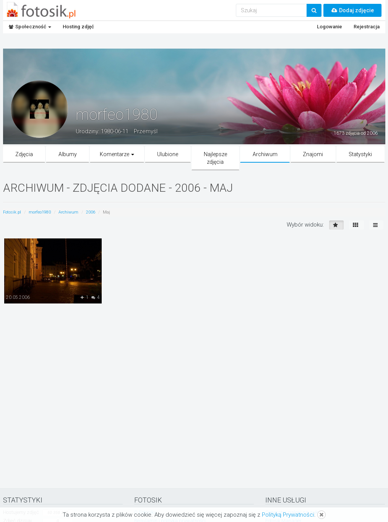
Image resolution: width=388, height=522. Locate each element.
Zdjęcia (24, 154)
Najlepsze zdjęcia (215, 158)
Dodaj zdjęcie (352, 10)
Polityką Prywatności (288, 514)
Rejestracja (367, 26)
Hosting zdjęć (78, 26)
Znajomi (313, 154)
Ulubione (167, 154)
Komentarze (117, 154)
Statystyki (360, 154)
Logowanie (329, 26)
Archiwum (265, 154)
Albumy (67, 154)
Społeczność (30, 26)
